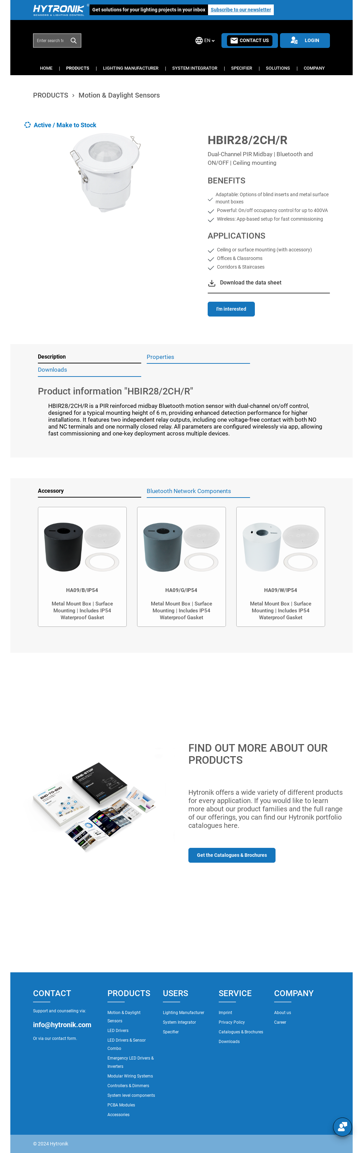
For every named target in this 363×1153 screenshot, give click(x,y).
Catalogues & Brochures (241, 1032)
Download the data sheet (250, 282)
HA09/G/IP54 (181, 590)
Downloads (229, 1041)
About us (282, 1012)
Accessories (118, 1114)
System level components (131, 1095)
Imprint (225, 1012)
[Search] (73, 40)
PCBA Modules (121, 1105)
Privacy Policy (232, 1022)
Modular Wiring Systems (130, 1076)
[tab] (89, 357)
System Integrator (179, 1022)
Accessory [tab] (51, 491)
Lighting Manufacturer (183, 1012)
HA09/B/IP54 (82, 590)
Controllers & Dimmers (128, 1085)
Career (280, 1022)
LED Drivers (117, 1030)
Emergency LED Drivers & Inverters (130, 1062)
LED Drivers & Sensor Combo (126, 1044)
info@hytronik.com (62, 1025)
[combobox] (50, 40)
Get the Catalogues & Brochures (232, 855)
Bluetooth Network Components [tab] (189, 491)
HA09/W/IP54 (280, 590)
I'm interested (231, 309)
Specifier (171, 1032)
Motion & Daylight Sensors (124, 1016)
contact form (64, 1038)
